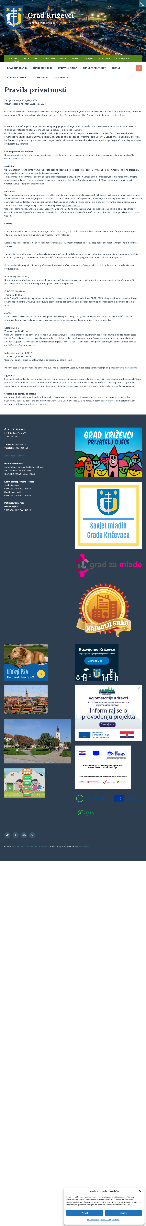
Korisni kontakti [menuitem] (17, 77)
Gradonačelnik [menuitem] (17, 68)
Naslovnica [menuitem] (61, 77)
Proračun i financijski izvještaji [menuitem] (54, 58)
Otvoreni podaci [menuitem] (30, 58)
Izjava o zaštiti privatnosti (110, 1219)
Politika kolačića (93, 1219)
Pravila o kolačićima (127, 367)
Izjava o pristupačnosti (37, 846)
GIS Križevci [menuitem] (14, 61)
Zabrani (123, 1213)
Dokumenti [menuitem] (13, 58)
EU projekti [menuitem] (88, 58)
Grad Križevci (51, 15)
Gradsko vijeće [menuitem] (42, 68)
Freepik (85, 846)
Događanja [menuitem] (41, 77)
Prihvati (84, 1213)
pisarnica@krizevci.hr (14, 455)
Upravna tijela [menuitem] (67, 68)
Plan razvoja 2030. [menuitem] (122, 58)
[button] (140, 1191)
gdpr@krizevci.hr (71, 205)
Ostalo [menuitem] (116, 68)
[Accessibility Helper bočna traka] (142, 3)
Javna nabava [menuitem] (104, 58)
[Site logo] (13, 27)
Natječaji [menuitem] (75, 58)
